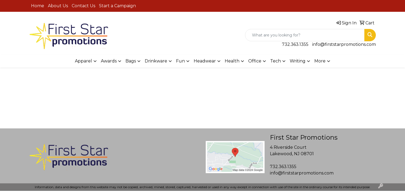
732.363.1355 (295, 44)
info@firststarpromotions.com (344, 44)
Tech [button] (275, 61)
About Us (58, 5)
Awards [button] (109, 61)
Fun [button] (180, 61)
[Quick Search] (305, 35)
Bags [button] (130, 61)
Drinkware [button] (156, 61)
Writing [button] (297, 61)
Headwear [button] (205, 61)
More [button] (320, 61)
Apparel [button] (83, 61)
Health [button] (232, 61)
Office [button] (254, 61)
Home (37, 5)
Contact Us (83, 5)
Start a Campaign (117, 5)
